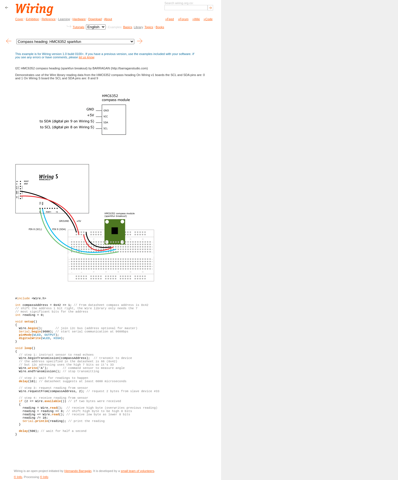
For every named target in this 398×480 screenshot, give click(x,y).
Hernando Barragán (77, 471)
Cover (19, 19)
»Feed (169, 19)
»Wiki (196, 19)
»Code (208, 19)
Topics (149, 27)
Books (160, 27)
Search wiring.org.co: (178, 3)
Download (95, 19)
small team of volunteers (137, 471)
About (108, 19)
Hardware (79, 19)
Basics (127, 27)
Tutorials (78, 27)
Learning (64, 19)
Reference (48, 19)
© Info (18, 477)
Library (138, 27)
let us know (86, 57)
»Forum (183, 19)
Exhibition (32, 19)
